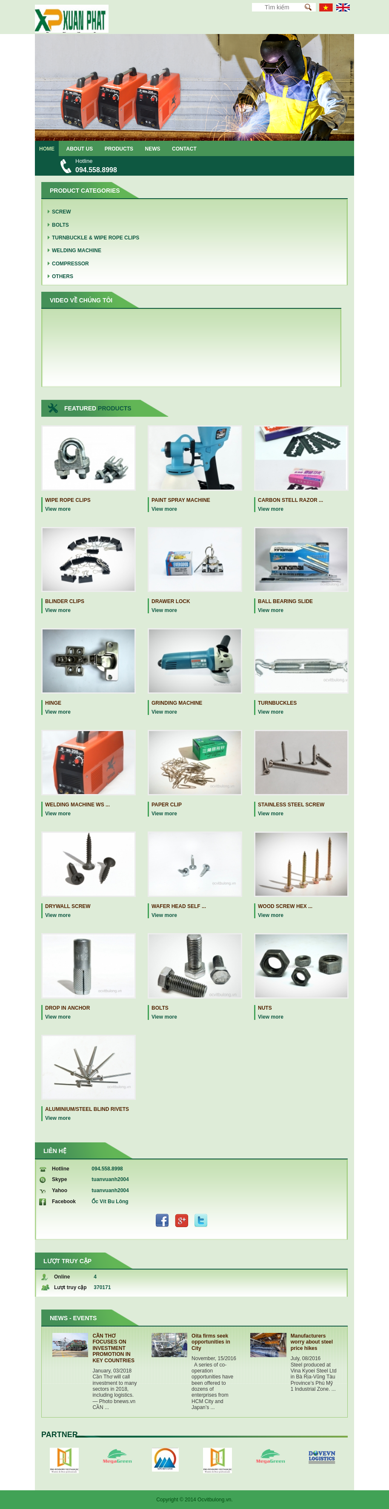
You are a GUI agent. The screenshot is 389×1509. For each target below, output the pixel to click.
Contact (184, 149)
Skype (59, 1179)
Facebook (64, 1201)
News (152, 149)
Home (46, 149)
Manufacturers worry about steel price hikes (312, 1342)
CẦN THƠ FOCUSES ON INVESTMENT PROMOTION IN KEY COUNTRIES (113, 1348)
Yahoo (59, 1190)
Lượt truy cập (70, 1287)
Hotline (60, 1169)
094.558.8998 (96, 170)
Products (119, 149)
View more (58, 509)
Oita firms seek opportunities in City (211, 1342)
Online (62, 1277)
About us (79, 149)
